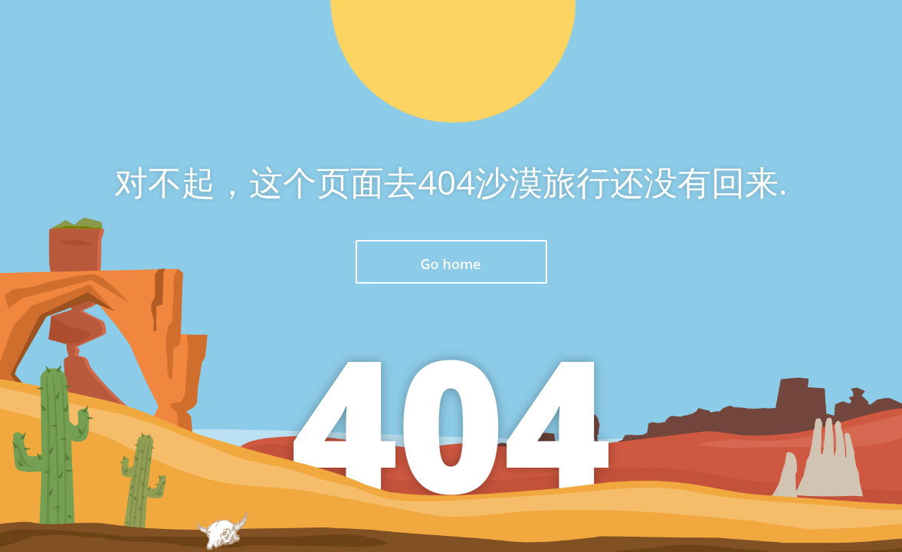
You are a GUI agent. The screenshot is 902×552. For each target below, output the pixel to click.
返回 (451, 262)
